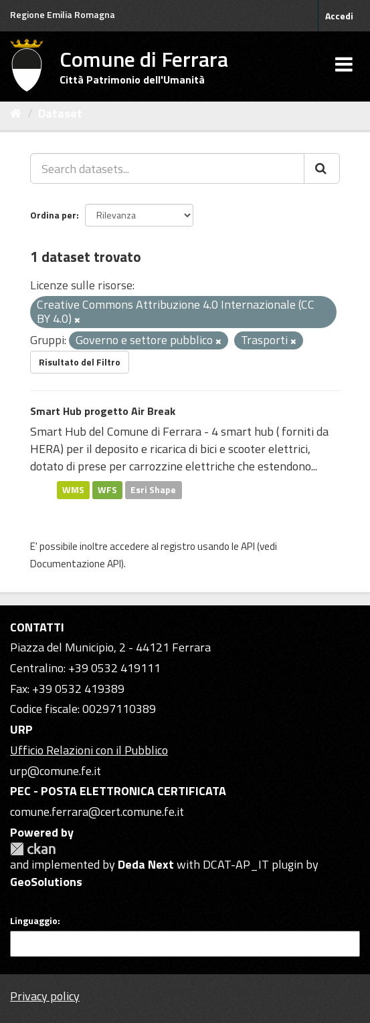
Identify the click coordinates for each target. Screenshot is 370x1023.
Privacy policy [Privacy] (45, 996)
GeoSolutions (46, 882)
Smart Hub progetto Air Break (102, 411)
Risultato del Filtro (79, 362)
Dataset (60, 113)
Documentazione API (75, 563)
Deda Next (146, 864)
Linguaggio (34, 920)
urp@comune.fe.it (55, 771)
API (248, 546)
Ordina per (53, 215)
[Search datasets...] (167, 168)
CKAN (33, 849)
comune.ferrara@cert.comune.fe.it (97, 811)
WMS (73, 489)
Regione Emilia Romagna (62, 14)
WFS (107, 489)
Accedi (339, 16)
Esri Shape (153, 489)
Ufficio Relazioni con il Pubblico (89, 750)
